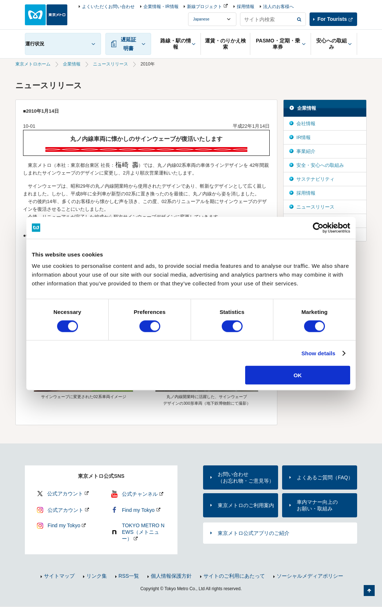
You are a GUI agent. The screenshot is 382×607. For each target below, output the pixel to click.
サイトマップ (59, 576)
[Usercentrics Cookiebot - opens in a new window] (318, 227)
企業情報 (71, 64)
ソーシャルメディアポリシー (310, 576)
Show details (319, 353)
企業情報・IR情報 (161, 6)
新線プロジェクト (204, 6)
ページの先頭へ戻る (369, 590)
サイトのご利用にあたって (234, 576)
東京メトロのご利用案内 (246, 505)
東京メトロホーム (32, 64)
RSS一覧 (129, 576)
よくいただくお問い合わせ (108, 6)
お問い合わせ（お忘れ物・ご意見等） (246, 477)
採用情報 (245, 6)
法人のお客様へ (278, 6)
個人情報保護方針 (171, 576)
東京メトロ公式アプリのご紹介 (253, 533)
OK (297, 375)
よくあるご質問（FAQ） (325, 477)
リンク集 (96, 576)
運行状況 (34, 43)
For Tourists (332, 19)
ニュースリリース (110, 64)
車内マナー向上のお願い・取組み (317, 505)
